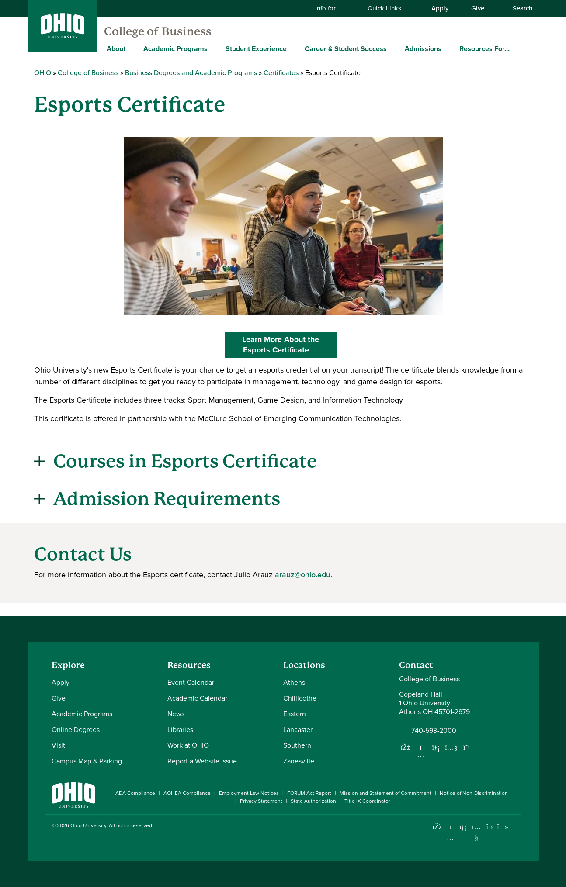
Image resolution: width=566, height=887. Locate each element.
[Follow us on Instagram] (420, 754)
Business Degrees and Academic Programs (191, 73)
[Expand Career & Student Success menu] (393, 48)
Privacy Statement (261, 801)
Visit (58, 745)
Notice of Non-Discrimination (474, 793)
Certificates (281, 73)
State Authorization (313, 801)
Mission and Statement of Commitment (385, 793)
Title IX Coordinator (367, 801)
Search (517, 8)
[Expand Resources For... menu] (516, 48)
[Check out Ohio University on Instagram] (450, 837)
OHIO (42, 73)
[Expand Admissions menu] (448, 48)
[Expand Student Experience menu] (293, 48)
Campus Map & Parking (87, 761)
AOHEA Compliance (187, 793)
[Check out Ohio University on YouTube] (476, 832)
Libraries (180, 730)
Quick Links (390, 8)
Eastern (294, 714)
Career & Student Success (346, 49)
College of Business (158, 31)
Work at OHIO (188, 745)
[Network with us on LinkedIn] (436, 747)
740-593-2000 (433, 730)
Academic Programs (175, 49)
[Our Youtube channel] (451, 747)
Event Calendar (190, 682)
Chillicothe (299, 698)
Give (477, 8)
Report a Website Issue (202, 761)
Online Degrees (76, 730)
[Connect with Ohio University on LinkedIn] (463, 826)
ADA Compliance (135, 793)
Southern (297, 745)
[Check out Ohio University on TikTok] (502, 826)
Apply (439, 8)
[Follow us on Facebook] (405, 747)
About (116, 49)
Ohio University (88, 825)
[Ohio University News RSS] (515, 826)
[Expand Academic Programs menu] (214, 48)
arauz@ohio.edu (302, 574)
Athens (294, 682)
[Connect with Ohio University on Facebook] (437, 826)
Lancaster (298, 730)
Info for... (333, 8)
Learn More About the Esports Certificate (292, 344)
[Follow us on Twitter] (466, 747)
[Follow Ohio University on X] (489, 826)
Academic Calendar (197, 698)
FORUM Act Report (309, 793)
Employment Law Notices (249, 793)
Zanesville (298, 761)
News (175, 714)
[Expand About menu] (132, 48)
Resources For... (484, 49)
